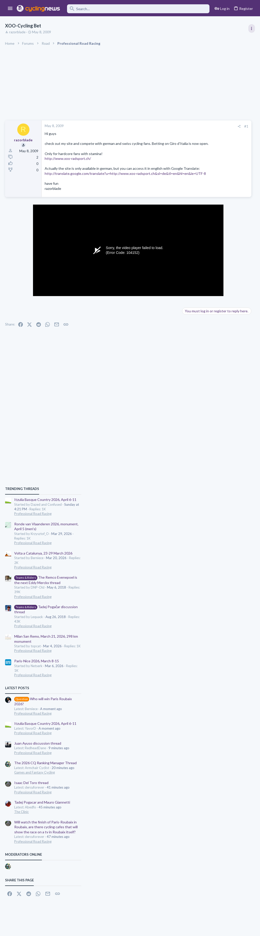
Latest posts (191, 475)
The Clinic (195, 598)
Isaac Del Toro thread (205, 569)
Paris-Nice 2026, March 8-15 (210, 448)
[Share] (161, 126)
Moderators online (197, 641)
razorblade (17, 32)
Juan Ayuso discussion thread (211, 530)
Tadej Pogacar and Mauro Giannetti (216, 589)
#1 (169, 126)
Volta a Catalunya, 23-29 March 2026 (217, 339)
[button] (10, 8)
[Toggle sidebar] (251, 28)
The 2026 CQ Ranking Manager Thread (219, 549)
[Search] (138, 8)
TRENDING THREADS (196, 275)
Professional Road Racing (206, 300)
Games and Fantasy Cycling (208, 559)
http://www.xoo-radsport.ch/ (68, 163)
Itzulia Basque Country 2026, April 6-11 (219, 286)
